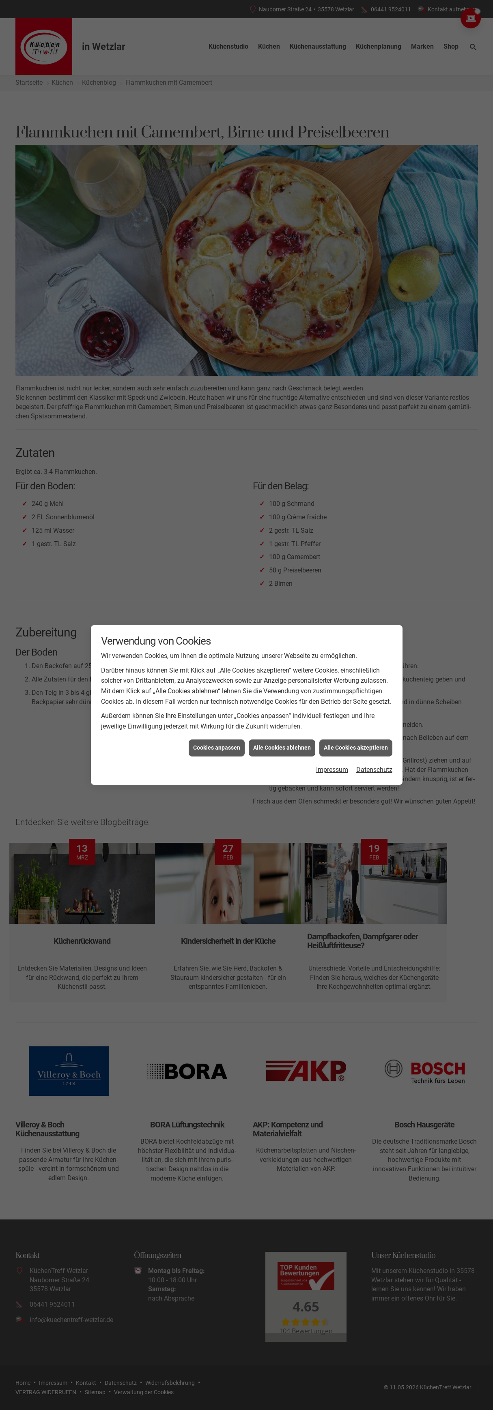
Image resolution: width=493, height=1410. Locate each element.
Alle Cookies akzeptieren (356, 738)
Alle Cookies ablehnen (282, 738)
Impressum (332, 760)
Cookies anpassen (216, 738)
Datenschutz (374, 760)
